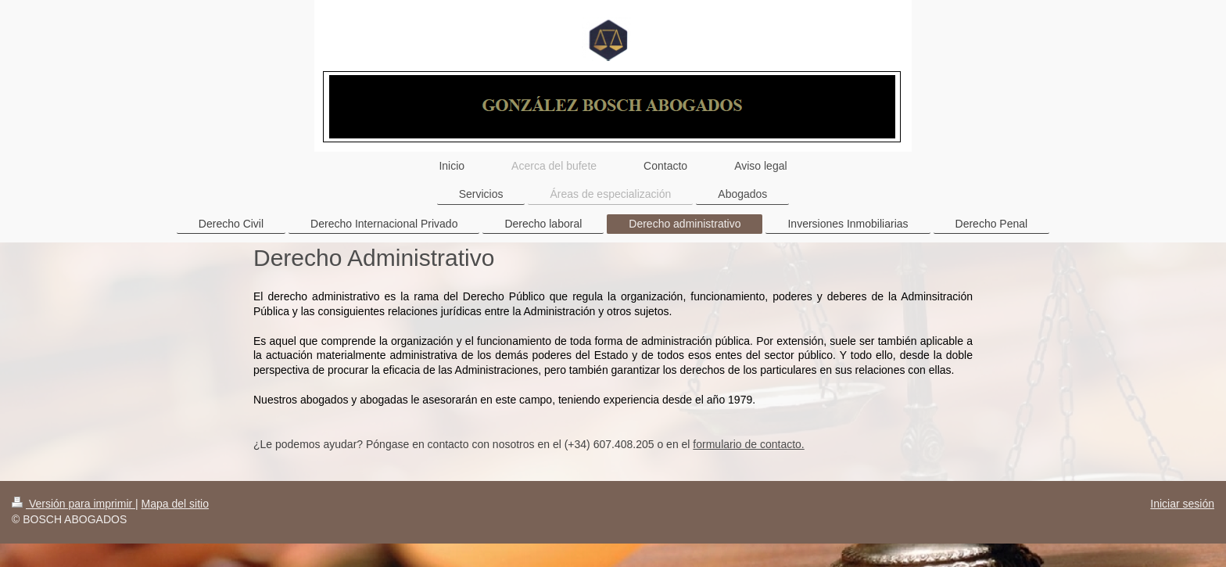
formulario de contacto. (748, 444)
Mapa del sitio (175, 503)
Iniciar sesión (1182, 503)
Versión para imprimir (73, 503)
